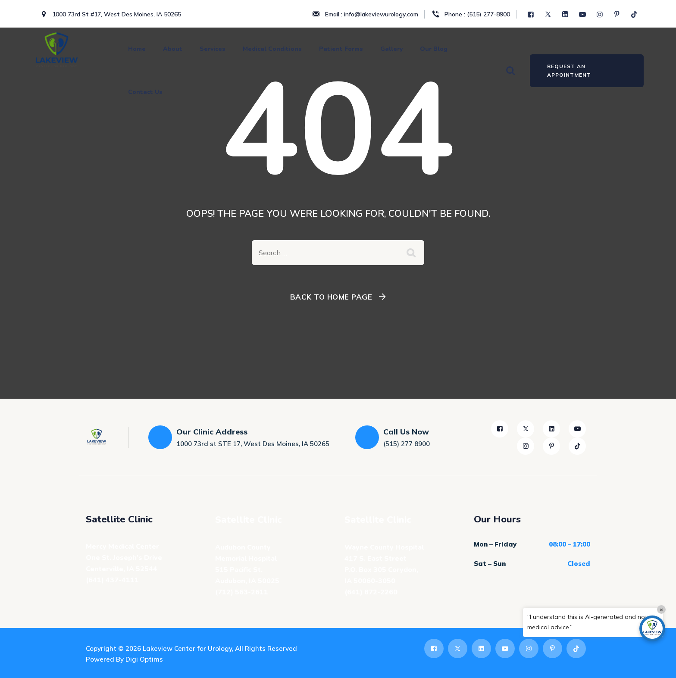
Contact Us (145, 92)
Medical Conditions (272, 49)
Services (212, 49)
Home (137, 49)
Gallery (391, 49)
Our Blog (434, 49)
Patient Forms (341, 49)
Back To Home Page (331, 296)
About (172, 49)
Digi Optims (144, 659)
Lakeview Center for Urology (187, 648)
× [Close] (661, 609)
